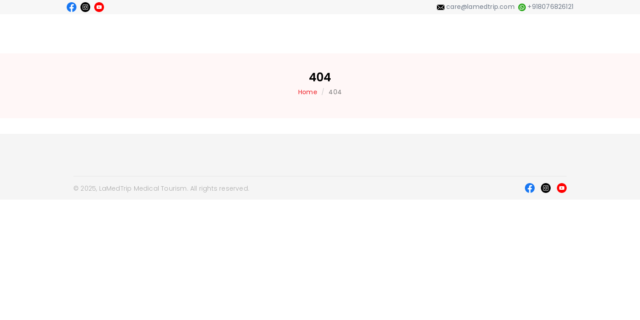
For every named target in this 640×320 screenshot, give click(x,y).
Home (307, 92)
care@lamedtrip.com (476, 6)
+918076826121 (545, 6)
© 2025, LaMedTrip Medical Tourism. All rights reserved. (161, 188)
